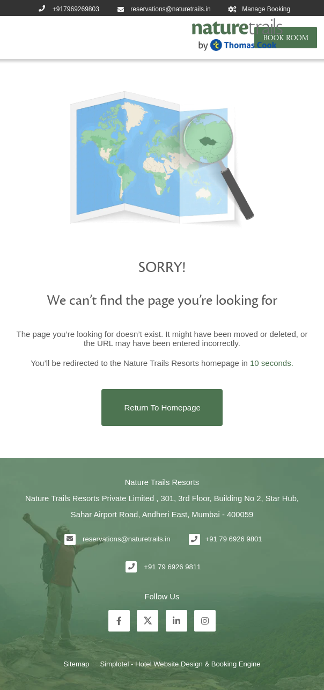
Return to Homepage (162, 407)
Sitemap (76, 664)
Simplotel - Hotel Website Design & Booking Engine (180, 664)
